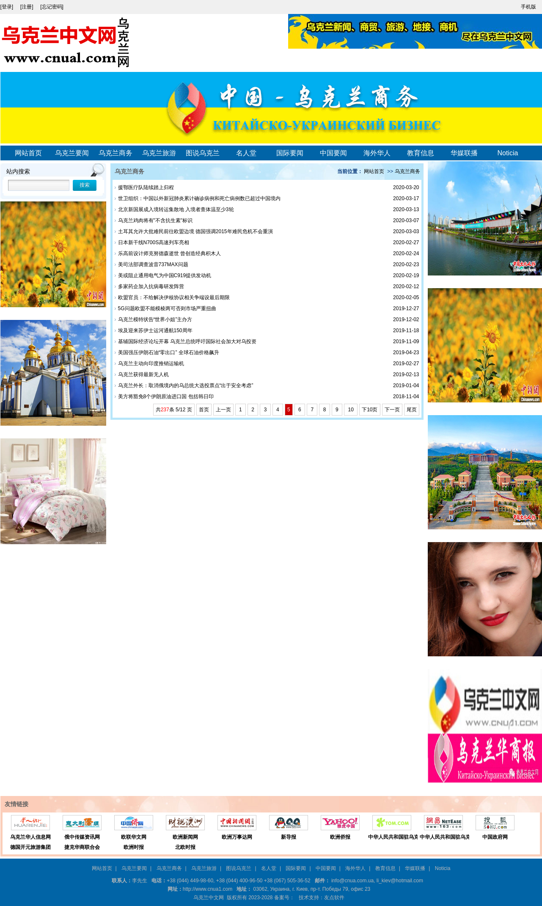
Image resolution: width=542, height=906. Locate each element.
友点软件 (334, 897)
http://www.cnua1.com (207, 889)
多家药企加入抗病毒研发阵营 (151, 286)
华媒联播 (464, 153)
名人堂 (246, 153)
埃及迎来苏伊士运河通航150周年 (155, 330)
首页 (204, 410)
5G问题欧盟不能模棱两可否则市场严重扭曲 (167, 308)
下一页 (392, 410)
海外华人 (377, 153)
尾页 (412, 410)
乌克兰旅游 (159, 153)
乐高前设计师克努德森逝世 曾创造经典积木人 (169, 253)
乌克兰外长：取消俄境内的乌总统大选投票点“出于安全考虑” (185, 385)
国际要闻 (289, 153)
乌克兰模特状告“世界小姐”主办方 (155, 319)
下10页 (369, 410)
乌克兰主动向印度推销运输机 (151, 363)
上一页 (223, 410)
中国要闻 (333, 153)
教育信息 (420, 153)
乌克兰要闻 (72, 153)
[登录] (7, 7)
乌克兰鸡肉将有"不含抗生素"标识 (155, 220)
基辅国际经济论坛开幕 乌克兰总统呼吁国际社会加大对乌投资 (187, 341)
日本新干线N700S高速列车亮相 (154, 242)
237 (165, 410)
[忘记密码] (51, 7)
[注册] (27, 7)
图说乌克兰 (203, 153)
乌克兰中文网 (208, 897)
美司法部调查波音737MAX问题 (153, 264)
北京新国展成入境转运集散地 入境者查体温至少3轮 (176, 209)
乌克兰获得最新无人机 (143, 374)
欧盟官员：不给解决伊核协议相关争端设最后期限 (174, 297)
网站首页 (28, 153)
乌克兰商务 (115, 153)
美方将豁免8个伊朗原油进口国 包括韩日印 (166, 396)
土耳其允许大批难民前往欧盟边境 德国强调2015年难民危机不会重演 (195, 231)
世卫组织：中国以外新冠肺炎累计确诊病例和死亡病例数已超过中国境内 (199, 198)
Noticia (508, 153)
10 (351, 410)
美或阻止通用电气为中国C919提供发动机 (165, 275)
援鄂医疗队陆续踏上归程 (146, 187)
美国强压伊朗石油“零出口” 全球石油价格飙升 (168, 352)
